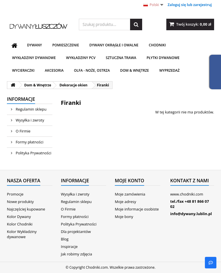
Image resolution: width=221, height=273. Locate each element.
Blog (65, 239)
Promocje (15, 194)
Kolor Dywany (19, 216)
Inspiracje (69, 246)
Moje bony (124, 216)
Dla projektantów (76, 231)
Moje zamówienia (130, 194)
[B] (210, 262)
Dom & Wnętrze (134, 70)
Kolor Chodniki (20, 224)
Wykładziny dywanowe (34, 57)
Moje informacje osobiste (137, 209)
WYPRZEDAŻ (169, 70)
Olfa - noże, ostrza (92, 70)
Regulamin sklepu (30, 109)
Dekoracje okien (73, 85)
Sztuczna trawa (121, 57)
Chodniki (157, 45)
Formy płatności (29, 142)
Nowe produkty (20, 201)
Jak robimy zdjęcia (76, 254)
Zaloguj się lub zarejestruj (190, 4)
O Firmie (23, 131)
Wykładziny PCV (81, 57)
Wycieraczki (23, 70)
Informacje (21, 99)
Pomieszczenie (65, 45)
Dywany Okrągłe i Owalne (113, 45)
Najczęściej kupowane (26, 209)
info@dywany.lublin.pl (191, 213)
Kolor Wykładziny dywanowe (22, 234)
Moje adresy (125, 201)
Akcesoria (54, 70)
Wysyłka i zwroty (29, 120)
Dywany (34, 45)
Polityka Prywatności (33, 153)
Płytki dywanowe (162, 57)
